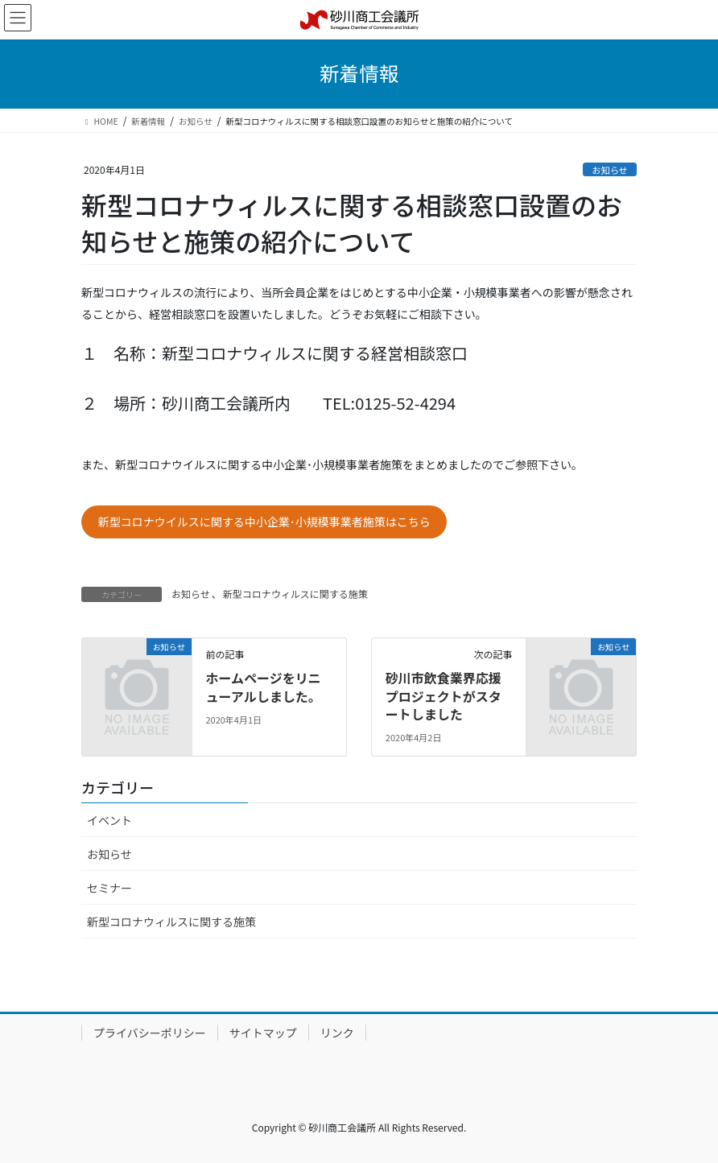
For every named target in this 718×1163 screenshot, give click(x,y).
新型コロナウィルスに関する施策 (295, 593)
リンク (337, 1033)
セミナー (109, 888)
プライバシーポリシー (149, 1033)
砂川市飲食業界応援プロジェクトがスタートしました (443, 696)
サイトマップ (263, 1033)
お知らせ (610, 169)
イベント (109, 820)
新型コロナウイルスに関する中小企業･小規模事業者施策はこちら (264, 521)
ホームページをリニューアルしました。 (262, 686)
